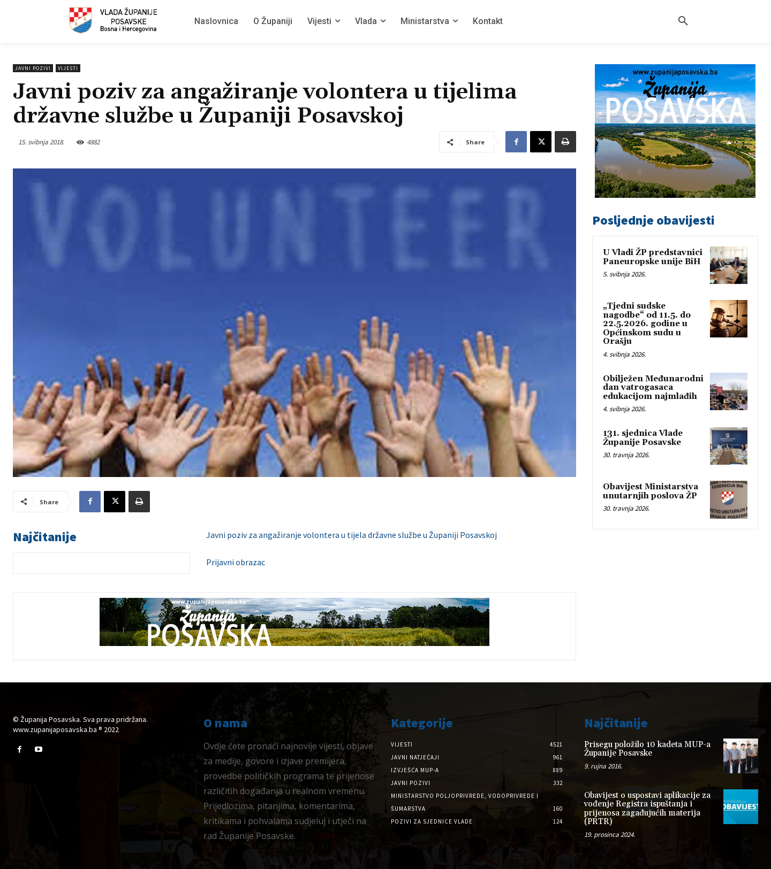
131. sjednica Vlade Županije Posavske (643, 438)
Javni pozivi (33, 68)
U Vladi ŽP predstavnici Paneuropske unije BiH (652, 257)
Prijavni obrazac (235, 562)
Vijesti (68, 68)
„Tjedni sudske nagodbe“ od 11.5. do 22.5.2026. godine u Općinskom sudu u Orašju (647, 324)
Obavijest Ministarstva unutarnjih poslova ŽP (650, 491)
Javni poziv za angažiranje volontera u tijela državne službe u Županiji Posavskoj (351, 534)
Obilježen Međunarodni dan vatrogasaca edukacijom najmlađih (653, 388)
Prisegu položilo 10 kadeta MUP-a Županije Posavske (647, 749)
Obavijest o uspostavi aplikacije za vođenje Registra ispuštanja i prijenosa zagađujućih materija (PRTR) (647, 808)
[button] (683, 21)
